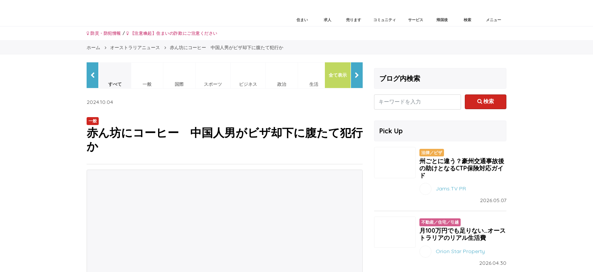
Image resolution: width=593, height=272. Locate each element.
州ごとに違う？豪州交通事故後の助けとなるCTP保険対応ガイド (461, 168)
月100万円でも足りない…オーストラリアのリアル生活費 (462, 234)
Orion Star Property (460, 250)
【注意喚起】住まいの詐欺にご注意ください (171, 33)
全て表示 (338, 75)
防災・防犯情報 (104, 33)
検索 (485, 101)
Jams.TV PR (451, 188)
